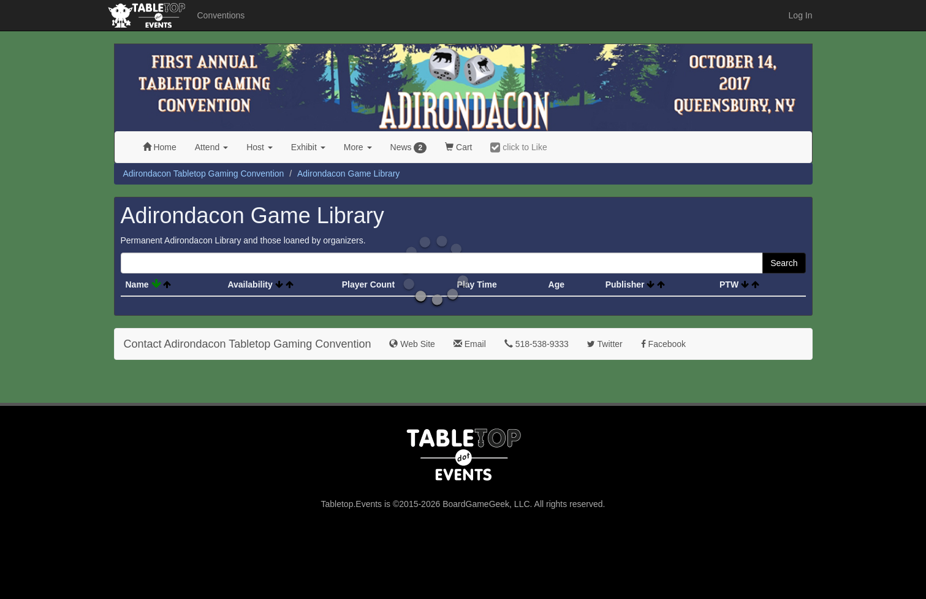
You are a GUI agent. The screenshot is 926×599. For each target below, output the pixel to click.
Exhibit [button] (308, 147)
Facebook (663, 344)
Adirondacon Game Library (348, 173)
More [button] (358, 147)
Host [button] (259, 147)
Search (783, 263)
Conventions (221, 15)
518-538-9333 (536, 344)
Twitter (605, 344)
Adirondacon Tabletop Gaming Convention (203, 173)
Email (470, 344)
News (408, 147)
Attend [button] (211, 147)
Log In (801, 15)
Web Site (412, 344)
